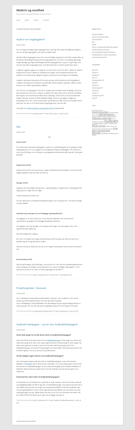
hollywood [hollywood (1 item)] (101, 121)
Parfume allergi (97, 39)
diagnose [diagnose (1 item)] (99, 116)
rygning (34, 275)
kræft (34, 400)
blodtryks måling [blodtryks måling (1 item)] (113, 112)
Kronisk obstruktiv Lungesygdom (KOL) (39, 108)
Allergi (94, 44)
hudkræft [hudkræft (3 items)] (111, 121)
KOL (51, 113)
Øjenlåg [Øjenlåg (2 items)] (96, 132)
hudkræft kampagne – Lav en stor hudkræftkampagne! (47, 324)
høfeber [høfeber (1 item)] (106, 123)
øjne (93, 98)
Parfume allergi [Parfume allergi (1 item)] (96, 128)
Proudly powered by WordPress (26, 421)
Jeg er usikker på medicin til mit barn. (104, 52)
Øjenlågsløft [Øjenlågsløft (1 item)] (104, 133)
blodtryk (46, 20)
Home (18, 20)
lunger (55, 113)
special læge (64, 311)
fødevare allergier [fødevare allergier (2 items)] (102, 118)
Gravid (26, 20)
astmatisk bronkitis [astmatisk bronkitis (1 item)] (97, 110)
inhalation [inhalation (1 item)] (111, 123)
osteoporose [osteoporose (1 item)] (113, 126)
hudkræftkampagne (53, 340)
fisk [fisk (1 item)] (105, 116)
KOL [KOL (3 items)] (95, 125)
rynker (94, 93)
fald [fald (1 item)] (103, 116)
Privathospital (36, 311)
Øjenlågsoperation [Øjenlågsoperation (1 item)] (113, 133)
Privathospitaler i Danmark (31, 288)
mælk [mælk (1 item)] (107, 126)
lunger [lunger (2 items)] (102, 125)
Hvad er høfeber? (97, 34)
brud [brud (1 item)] (97, 115)
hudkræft (28, 364)
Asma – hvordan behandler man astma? (105, 47)
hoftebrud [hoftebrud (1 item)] (95, 121)
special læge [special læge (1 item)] (104, 128)
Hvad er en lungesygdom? (30, 39)
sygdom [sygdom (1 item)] (110, 128)
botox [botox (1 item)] (93, 115)
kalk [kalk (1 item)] (116, 123)
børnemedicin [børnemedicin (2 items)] (106, 114)
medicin (94, 85)
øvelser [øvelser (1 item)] (94, 135)
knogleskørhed (97, 80)
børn (93, 78)
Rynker (36, 20)
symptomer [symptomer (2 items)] (104, 130)
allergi (94, 70)
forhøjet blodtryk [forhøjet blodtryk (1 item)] (111, 116)
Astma (94, 72)
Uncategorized (37, 113)
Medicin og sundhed (30, 10)
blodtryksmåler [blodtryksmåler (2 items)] (100, 112)
